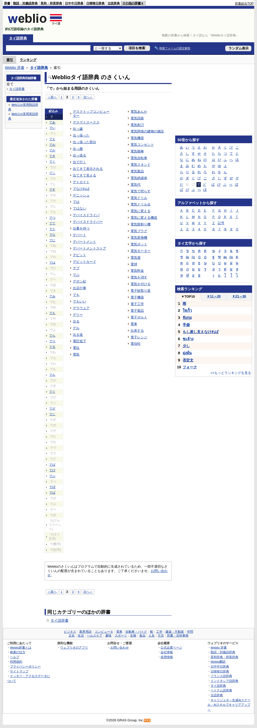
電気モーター (141, 251)
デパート (79, 235)
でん (52, 375)
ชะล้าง (188, 339)
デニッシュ (81, 195)
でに (52, 240)
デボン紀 (79, 281)
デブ (76, 268)
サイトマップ (19, 671)
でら (52, 335)
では (52, 262)
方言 (161, 635)
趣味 (108, 635)
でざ (52, 408)
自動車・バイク (136, 631)
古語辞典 (113, 3)
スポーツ (121, 635)
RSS (147, 720)
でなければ (81, 189)
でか (52, 150)
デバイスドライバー (88, 222)
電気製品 (137, 171)
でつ (52, 218)
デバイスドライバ (86, 215)
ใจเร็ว (187, 310)
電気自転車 (139, 158)
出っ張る (79, 155)
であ (52, 122)
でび (52, 470)
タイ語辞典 (18, 38)
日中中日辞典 (74, 3)
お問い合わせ (119, 647)
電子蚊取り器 (141, 291)
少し (186, 346)
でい (52, 128)
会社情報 (167, 652)
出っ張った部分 (84, 142)
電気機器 (137, 138)
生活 (81, 635)
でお (52, 145)
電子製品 (137, 311)
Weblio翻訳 (218, 661)
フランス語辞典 (221, 676)
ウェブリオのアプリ (74, 647)
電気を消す (139, 277)
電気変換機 (139, 238)
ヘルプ (14, 657)
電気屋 (136, 257)
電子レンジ (139, 337)
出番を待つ (81, 228)
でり (52, 341)
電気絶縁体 (139, 178)
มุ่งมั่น (187, 353)
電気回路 (137, 118)
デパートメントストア (89, 248)
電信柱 (136, 344)
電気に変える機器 (144, 218)
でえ (52, 139)
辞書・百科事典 (178, 635)
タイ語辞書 (59, 620)
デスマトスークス (86, 122)
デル (76, 328)
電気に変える (141, 211)
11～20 (214, 296)
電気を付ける (141, 284)
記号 (221, 223)
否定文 (188, 360)
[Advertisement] (160, 21)
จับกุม (187, 318)
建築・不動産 (174, 631)
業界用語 (85, 631)
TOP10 (188, 296)
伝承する (137, 330)
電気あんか (139, 111)
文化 (71, 635)
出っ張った (81, 135)
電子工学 (137, 304)
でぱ (52, 492)
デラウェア (81, 308)
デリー (78, 315)
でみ (52, 296)
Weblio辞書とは (20, 647)
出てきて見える (84, 175)
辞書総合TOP (244, 3)
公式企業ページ (171, 647)
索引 (9, 60)
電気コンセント (142, 145)
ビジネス (70, 631)
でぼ (52, 487)
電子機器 (137, 297)
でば (52, 464)
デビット (79, 255)
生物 (133, 635)
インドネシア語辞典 (224, 680)
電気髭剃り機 (141, 224)
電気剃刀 (137, 125)
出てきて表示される (88, 169)
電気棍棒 (137, 151)
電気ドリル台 (141, 204)
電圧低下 (79, 341)
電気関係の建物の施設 (147, 131)
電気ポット (139, 244)
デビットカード (84, 262)
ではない (79, 208)
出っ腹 (78, 149)
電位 (76, 348)
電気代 (136, 184)
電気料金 (137, 271)
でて (52, 223)
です (52, 189)
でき (52, 156)
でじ (52, 414)
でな (52, 234)
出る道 (78, 335)
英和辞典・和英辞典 (224, 657)
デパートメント (84, 242)
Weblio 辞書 (14, 68)
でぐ (52, 391)
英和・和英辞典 (51, 3)
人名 (152, 635)
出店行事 (79, 288)
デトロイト (81, 182)
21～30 (239, 296)
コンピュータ (104, 631)
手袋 (186, 325)
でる (52, 347)
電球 (134, 264)
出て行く (79, 162)
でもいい (79, 301)
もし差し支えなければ (201, 332)
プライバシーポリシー (25, 666)
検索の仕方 (17, 652)
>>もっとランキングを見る (231, 373)
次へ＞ (88, 97)
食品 (142, 635)
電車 (134, 324)
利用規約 (16, 661)
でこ (52, 173)
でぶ (52, 476)
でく (52, 161)
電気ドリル (139, 198)
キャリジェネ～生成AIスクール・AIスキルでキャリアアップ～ (228, 704)
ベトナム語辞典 (221, 690)
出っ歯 (78, 129)
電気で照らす (141, 191)
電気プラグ (139, 231)
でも (52, 313)
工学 (159, 631)
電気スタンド (141, 165)
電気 (76, 354)
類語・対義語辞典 (25, 3)
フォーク (190, 367)
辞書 (7, 3)
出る (76, 321)
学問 (190, 631)
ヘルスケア (94, 635)
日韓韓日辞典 (95, 3)
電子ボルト (139, 317)
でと (52, 229)
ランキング (28, 60)
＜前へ (52, 97)
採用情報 (167, 657)
